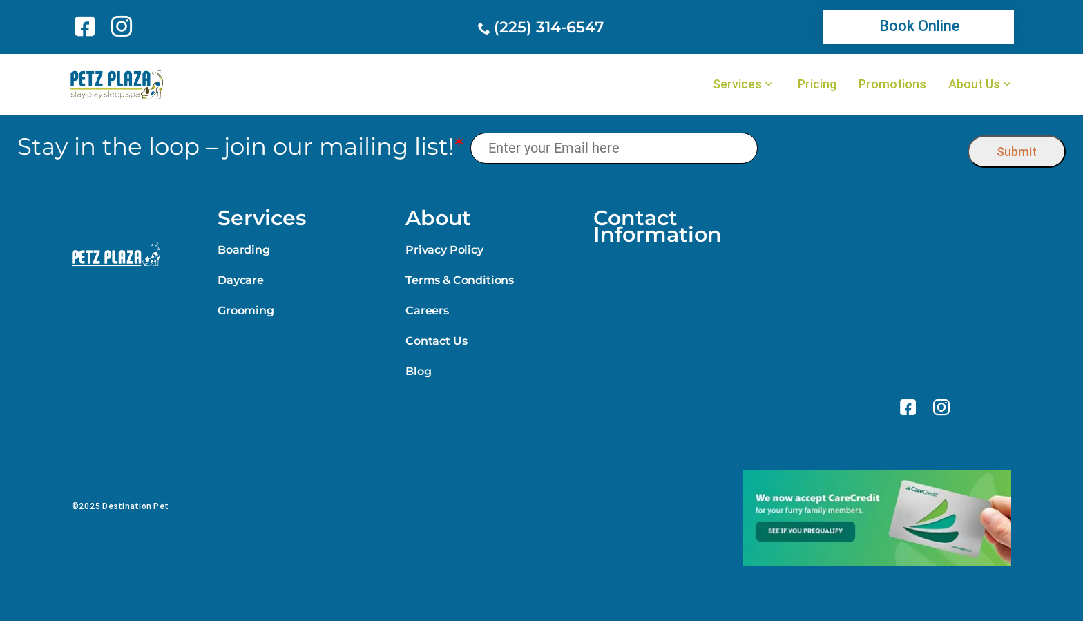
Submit (1017, 152)
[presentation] (863, 148)
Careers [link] (427, 310)
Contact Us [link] (436, 340)
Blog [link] (418, 371)
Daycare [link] (241, 280)
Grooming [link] (246, 310)
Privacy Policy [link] (444, 249)
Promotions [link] (892, 84)
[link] (87, 26)
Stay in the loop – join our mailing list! (240, 147)
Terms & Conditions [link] (459, 280)
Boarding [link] (244, 249)
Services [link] (737, 84)
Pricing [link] (817, 84)
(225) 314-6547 (549, 27)
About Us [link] (974, 84)
